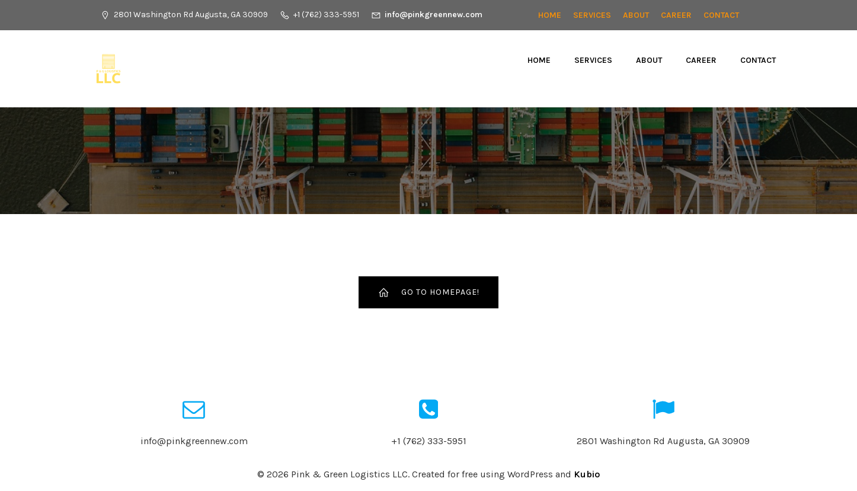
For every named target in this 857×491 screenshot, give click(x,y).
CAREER (676, 15)
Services (592, 15)
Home (549, 15)
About (636, 15)
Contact (721, 15)
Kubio (587, 474)
